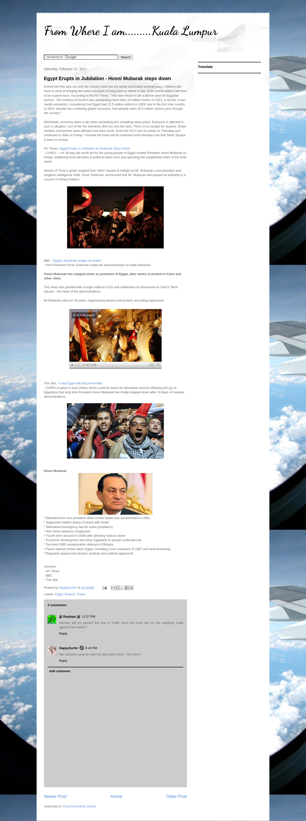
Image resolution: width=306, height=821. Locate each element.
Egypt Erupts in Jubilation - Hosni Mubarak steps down (107, 78)
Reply (63, 633)
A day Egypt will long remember (80, 383)
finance (70, 594)
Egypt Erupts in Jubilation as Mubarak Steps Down (94, 148)
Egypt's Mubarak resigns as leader (77, 260)
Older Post (176, 796)
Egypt (59, 594)
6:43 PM (91, 648)
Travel (81, 594)
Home (116, 796)
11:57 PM (88, 616)
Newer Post (55, 796)
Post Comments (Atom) (79, 806)
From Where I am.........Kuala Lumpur (130, 31)
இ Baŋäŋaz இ (69, 616)
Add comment (59, 671)
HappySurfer (68, 648)
